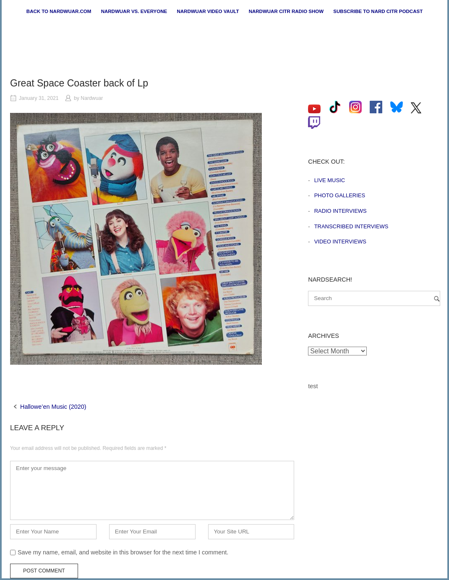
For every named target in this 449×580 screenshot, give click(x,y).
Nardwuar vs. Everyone (134, 11)
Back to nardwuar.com (58, 11)
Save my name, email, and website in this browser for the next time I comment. (123, 552)
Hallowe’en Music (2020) (53, 406)
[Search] (436, 298)
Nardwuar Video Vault (208, 11)
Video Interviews (340, 241)
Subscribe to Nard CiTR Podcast (378, 11)
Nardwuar (92, 98)
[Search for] (374, 298)
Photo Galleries (339, 195)
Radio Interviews (340, 211)
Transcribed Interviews (351, 226)
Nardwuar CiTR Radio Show (286, 11)
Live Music (329, 180)
